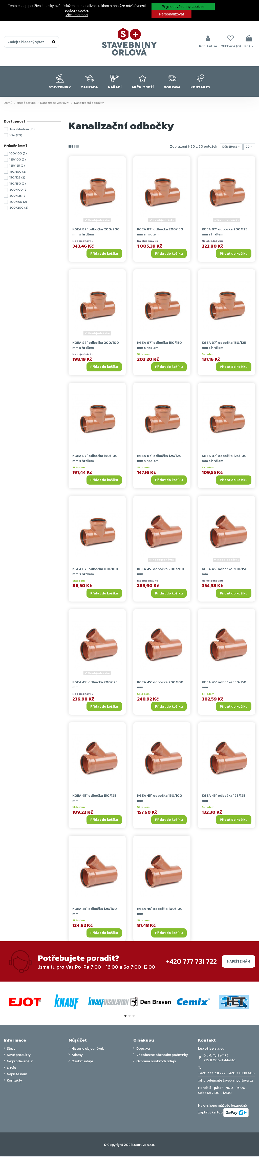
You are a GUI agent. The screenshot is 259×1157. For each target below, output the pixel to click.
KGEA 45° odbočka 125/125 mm (223, 799)
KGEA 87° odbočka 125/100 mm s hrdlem (224, 459)
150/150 (17, 183)
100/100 (18, 153)
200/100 (18, 189)
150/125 (17, 177)
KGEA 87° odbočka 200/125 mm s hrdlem (224, 233)
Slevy (11, 1049)
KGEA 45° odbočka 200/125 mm (95, 686)
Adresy (77, 1056)
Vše (15, 135)
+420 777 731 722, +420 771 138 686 (226, 1073)
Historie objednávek (88, 1049)
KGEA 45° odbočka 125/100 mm (94, 912)
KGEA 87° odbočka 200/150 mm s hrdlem (160, 233)
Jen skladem (22, 129)
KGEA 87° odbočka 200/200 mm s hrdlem (96, 233)
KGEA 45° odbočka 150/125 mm (94, 799)
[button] (60, 81)
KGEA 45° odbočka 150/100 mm (159, 799)
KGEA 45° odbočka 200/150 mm (225, 572)
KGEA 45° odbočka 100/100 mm (160, 912)
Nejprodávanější (20, 1062)
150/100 (17, 171)
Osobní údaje (82, 1062)
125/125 (17, 165)
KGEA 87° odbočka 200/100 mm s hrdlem (95, 346)
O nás (11, 1068)
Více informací (77, 15)
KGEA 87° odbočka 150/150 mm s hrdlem (159, 346)
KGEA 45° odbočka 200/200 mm (160, 572)
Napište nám (238, 962)
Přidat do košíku (104, 254)
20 (248, 147)
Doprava (143, 1049)
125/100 (17, 159)
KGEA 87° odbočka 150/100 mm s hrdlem (95, 459)
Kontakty (14, 1081)
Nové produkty (19, 1056)
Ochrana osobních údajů (156, 1062)
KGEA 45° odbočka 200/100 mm (160, 686)
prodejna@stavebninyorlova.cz (228, 1081)
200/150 (18, 201)
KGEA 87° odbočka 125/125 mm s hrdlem (159, 459)
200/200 (18, 207)
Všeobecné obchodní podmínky (162, 1056)
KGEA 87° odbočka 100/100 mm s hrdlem (95, 572)
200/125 (18, 195)
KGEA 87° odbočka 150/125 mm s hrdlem (224, 346)
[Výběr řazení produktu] (227, 147)
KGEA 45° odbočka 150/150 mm (224, 686)
